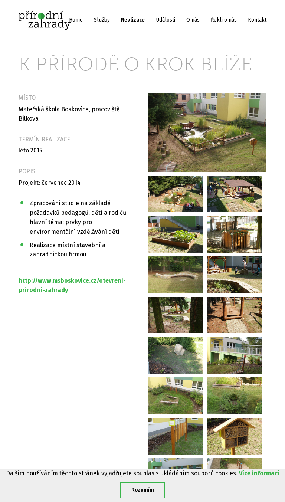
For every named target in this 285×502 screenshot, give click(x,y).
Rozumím (142, 490)
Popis (27, 171)
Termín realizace (44, 139)
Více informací (259, 473)
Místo (27, 97)
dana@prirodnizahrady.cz (223, 447)
